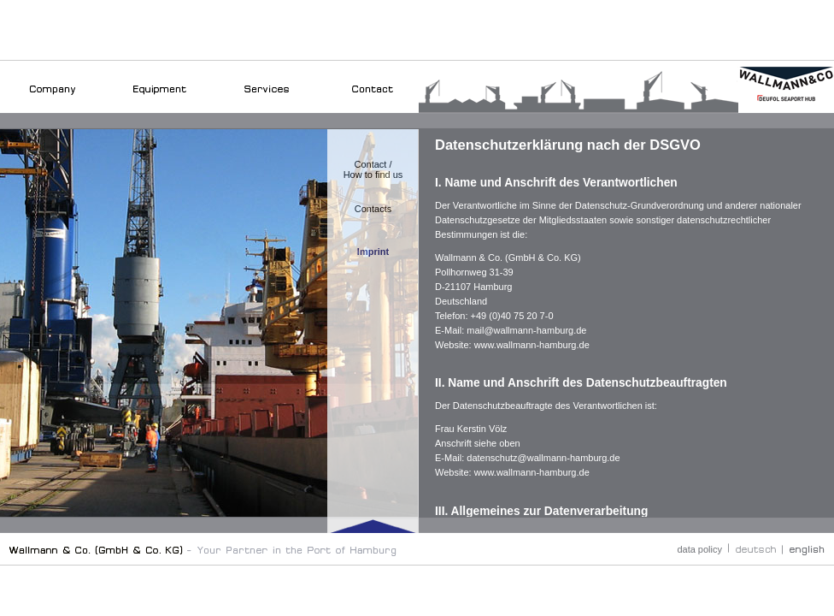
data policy (699, 549)
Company (52, 103)
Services (266, 103)
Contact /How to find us (373, 169)
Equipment (159, 103)
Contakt (373, 103)
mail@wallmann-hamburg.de (526, 330)
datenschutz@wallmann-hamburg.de (543, 458)
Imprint (373, 251)
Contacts (373, 209)
